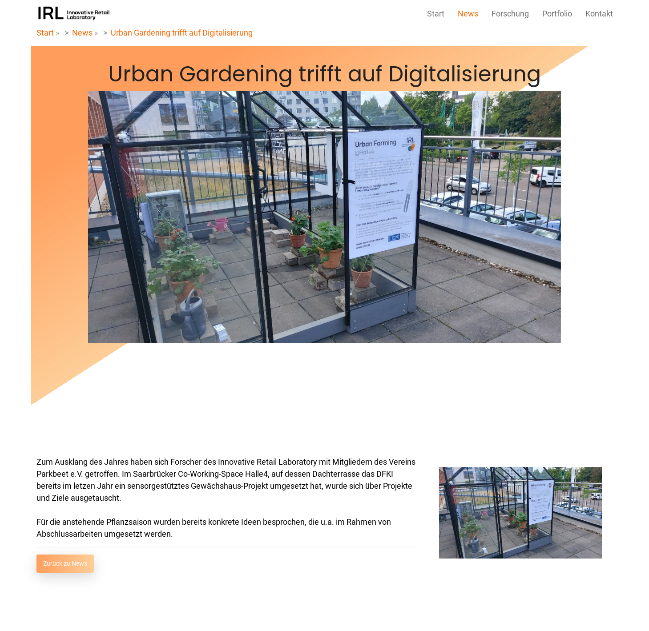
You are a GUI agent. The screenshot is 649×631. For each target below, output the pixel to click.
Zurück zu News (65, 563)
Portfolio (557, 13)
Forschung (510, 13)
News (468, 13)
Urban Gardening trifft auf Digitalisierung (182, 32)
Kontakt (599, 13)
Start (435, 13)
